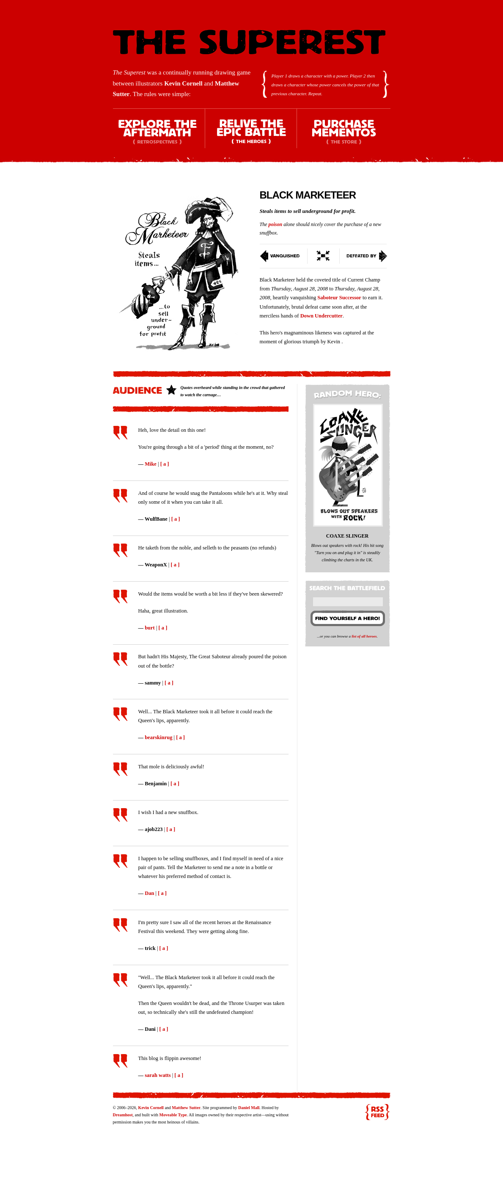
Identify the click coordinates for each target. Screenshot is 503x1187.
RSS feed (377, 1112)
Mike (151, 464)
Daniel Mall (248, 1107)
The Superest (249, 42)
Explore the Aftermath (159, 136)
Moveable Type (173, 1114)
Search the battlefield (348, 586)
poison (276, 224)
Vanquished (284, 256)
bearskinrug (158, 737)
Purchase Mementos (343, 136)
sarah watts (157, 1075)
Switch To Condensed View (324, 256)
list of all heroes (364, 636)
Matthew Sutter (186, 1107)
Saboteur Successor (339, 298)
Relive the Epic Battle (251, 136)
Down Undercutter (321, 316)
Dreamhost (123, 1114)
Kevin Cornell (183, 83)
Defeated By (363, 256)
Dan (149, 893)
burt (150, 628)
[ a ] (164, 464)
